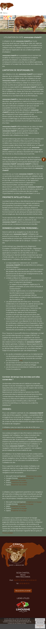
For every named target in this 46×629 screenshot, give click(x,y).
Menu (5, 13)
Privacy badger (7, 533)
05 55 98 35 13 (24, 583)
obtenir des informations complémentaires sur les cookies (23, 429)
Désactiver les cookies (34, 476)
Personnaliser (40, 626)
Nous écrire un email (22, 591)
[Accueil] (7, 7)
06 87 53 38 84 (19, 580)
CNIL (21, 360)
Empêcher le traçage (34, 502)
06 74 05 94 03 (31, 580)
